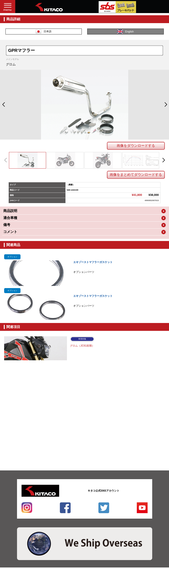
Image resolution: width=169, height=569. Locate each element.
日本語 (43, 31)
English (125, 31)
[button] (3, 104)
